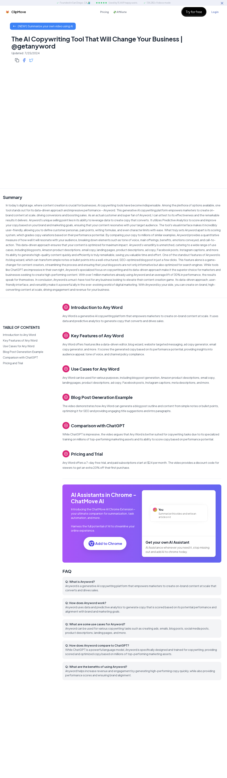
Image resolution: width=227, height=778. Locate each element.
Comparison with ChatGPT (20, 357)
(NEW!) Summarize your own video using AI (43, 26)
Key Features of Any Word (20, 340)
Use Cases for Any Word (18, 346)
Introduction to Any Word (19, 335)
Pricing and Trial (13, 363)
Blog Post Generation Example (23, 352)
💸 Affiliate (120, 11)
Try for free (193, 11)
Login (214, 11)
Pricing (104, 11)
